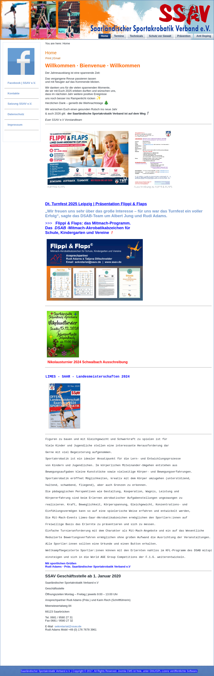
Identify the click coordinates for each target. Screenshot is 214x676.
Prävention (183, 36)
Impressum (14, 124)
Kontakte (13, 93)
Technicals (136, 36)
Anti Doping (203, 36)
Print (48, 58)
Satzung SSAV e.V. (19, 103)
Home (104, 36)
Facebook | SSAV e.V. (21, 82)
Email (56, 58)
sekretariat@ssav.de (68, 641)
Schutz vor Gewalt (160, 36)
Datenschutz (15, 114)
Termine (119, 36)
